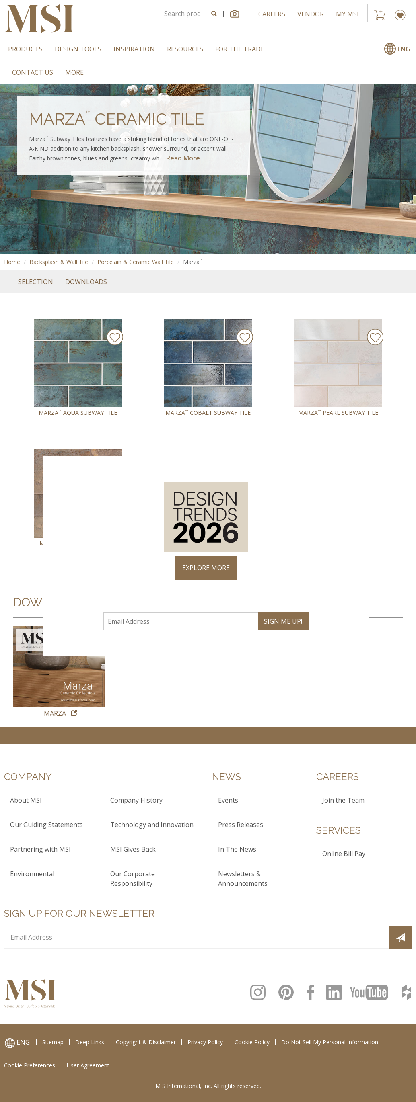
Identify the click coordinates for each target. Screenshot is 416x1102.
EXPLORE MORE (206, 567)
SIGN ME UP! (283, 621)
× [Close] (359, 465)
